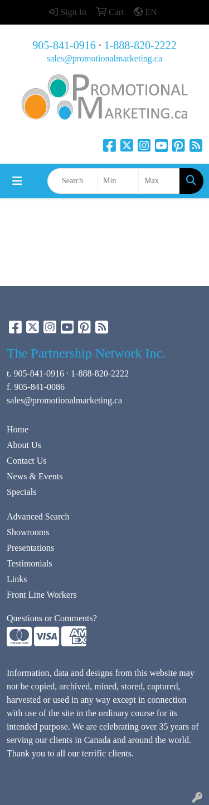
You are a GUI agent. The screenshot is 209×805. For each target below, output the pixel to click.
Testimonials (29, 563)
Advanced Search (38, 516)
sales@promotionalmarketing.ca (104, 58)
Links (17, 579)
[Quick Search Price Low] (118, 181)
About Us (24, 445)
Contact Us (27, 460)
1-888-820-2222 (140, 45)
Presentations (30, 547)
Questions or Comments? (52, 618)
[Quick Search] (72, 181)
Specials (21, 492)
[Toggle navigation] (17, 181)
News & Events (34, 476)
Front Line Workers (42, 594)
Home (17, 429)
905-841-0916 (63, 45)
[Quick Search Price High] (159, 181)
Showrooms (28, 532)
